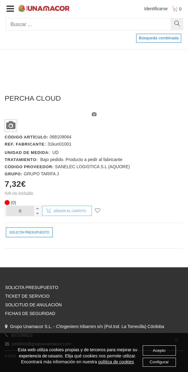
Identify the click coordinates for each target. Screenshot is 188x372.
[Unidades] (20, 211)
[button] (10, 9)
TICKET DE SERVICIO (27, 296)
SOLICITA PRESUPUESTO (31, 287)
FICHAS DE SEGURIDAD (30, 313)
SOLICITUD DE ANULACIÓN (33, 304)
